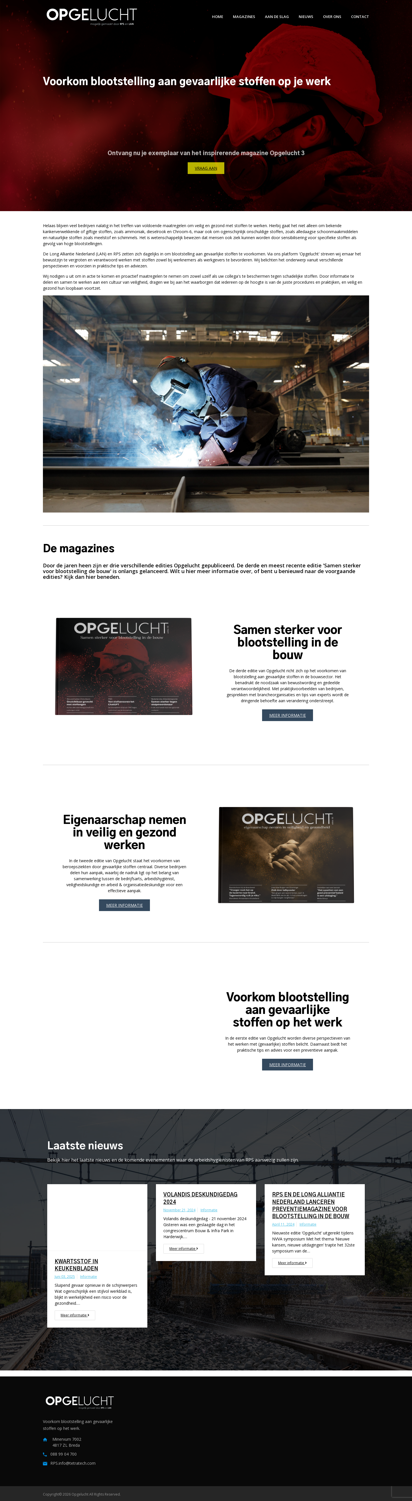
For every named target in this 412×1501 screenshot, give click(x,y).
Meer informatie (287, 715)
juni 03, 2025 (65, 1276)
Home (217, 16)
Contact (360, 16)
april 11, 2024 (283, 1224)
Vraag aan (206, 168)
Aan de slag (277, 16)
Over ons (332, 16)
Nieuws (306, 16)
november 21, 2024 (179, 1210)
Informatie (88, 1276)
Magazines (244, 16)
